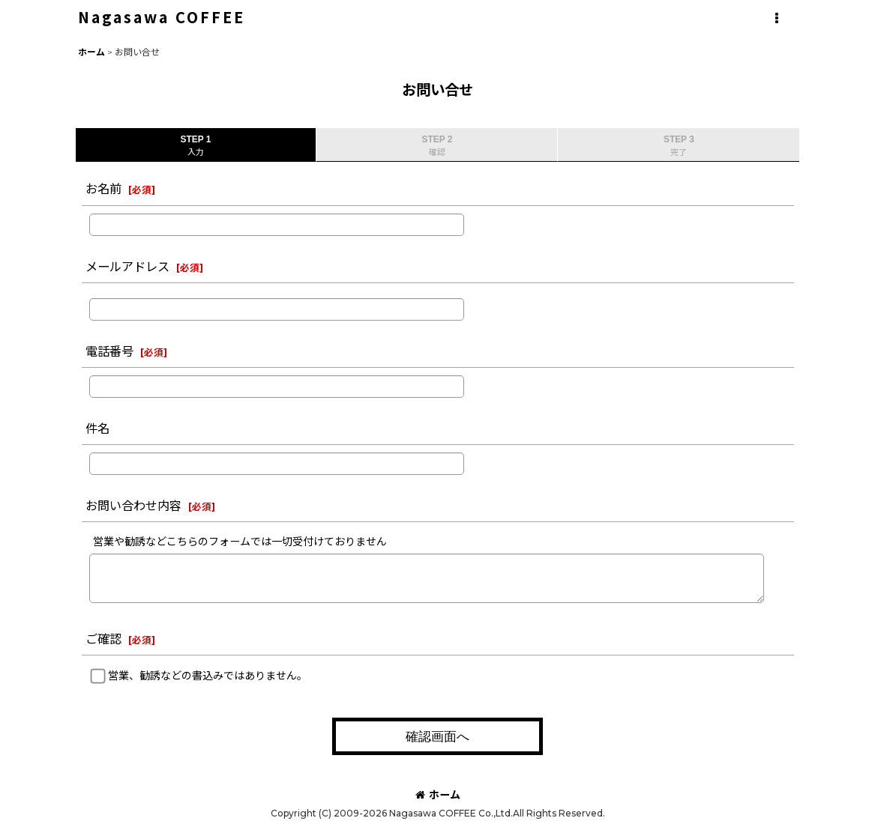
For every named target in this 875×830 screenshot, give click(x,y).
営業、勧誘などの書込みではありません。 (207, 675)
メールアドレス (127, 266)
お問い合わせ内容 (133, 505)
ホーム (437, 795)
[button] (776, 18)
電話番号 (109, 351)
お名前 (103, 188)
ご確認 (103, 638)
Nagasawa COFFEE (161, 17)
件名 (97, 428)
